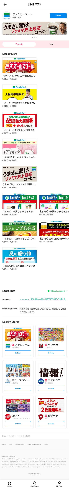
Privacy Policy (19, 444)
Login (46, 444)
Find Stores (34, 486)
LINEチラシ (35, 4)
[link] (6, 15)
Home (10, 486)
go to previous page (5, 4)
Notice (4, 444)
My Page (59, 486)
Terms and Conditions (34, 444)
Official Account (58, 291)
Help (11, 444)
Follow (58, 16)
